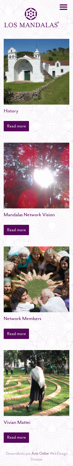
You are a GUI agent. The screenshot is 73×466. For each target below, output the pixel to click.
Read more (16, 126)
